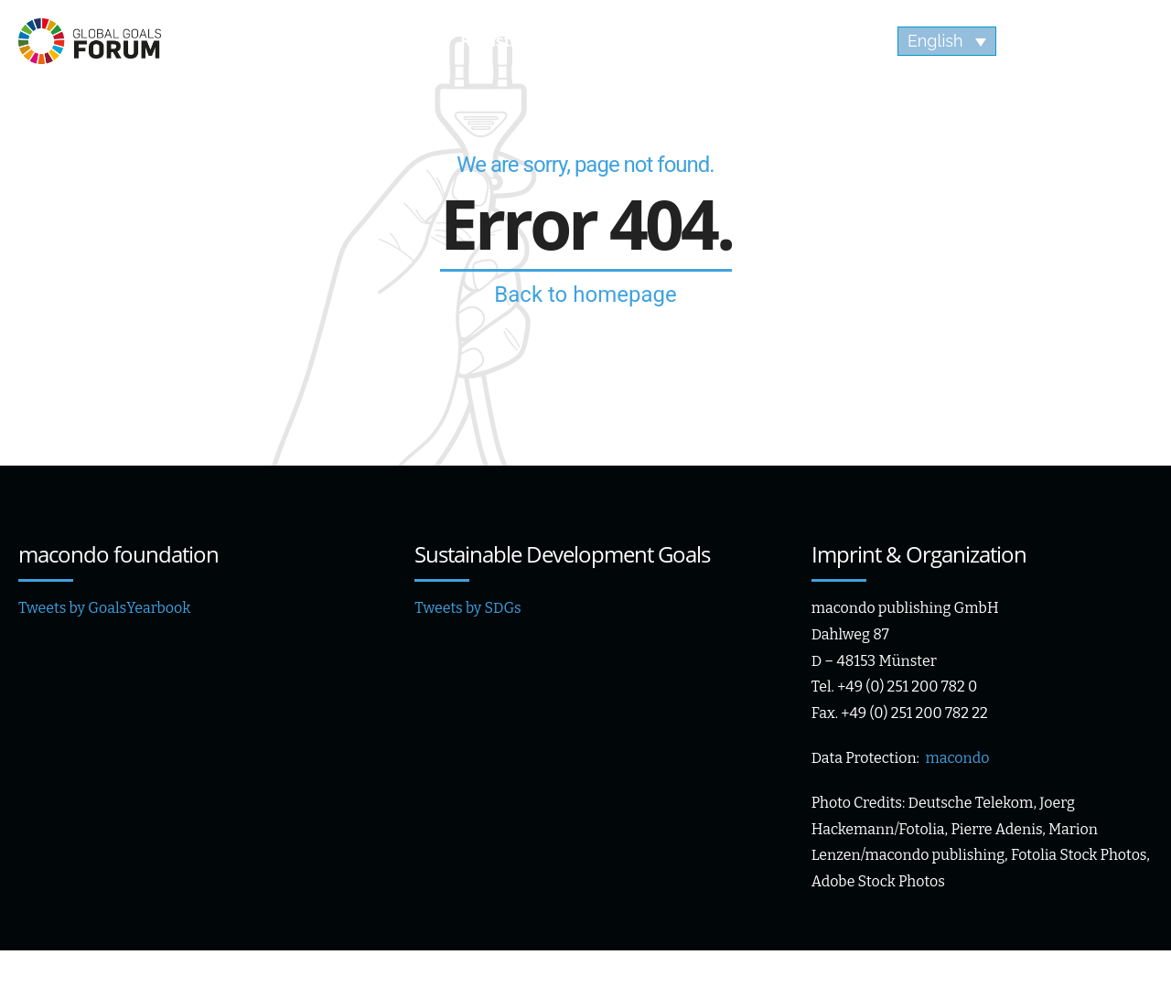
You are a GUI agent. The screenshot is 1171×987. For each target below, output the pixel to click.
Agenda (237, 40)
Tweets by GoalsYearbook (104, 608)
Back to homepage (585, 294)
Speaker (364, 40)
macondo (957, 758)
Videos (806, 40)
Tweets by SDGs (467, 608)
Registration (508, 40)
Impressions (667, 40)
